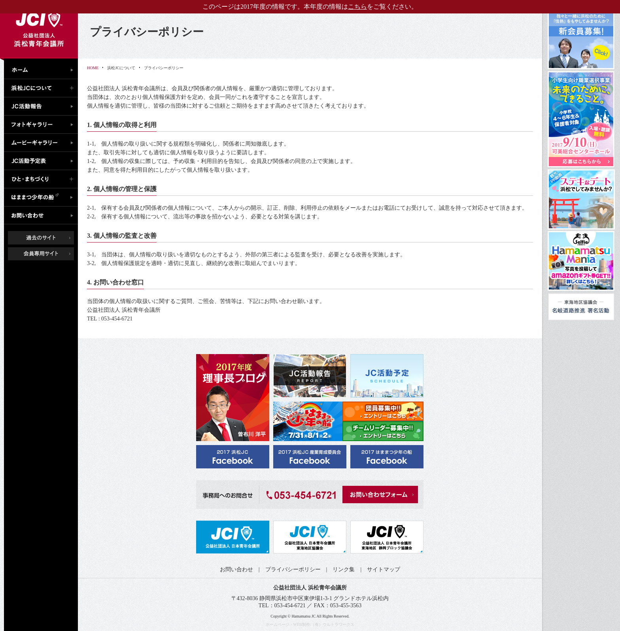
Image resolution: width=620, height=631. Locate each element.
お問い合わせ (43, 216)
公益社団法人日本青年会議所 (232, 537)
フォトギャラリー (43, 125)
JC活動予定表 (43, 161)
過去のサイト (41, 237)
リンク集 (344, 569)
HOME (92, 68)
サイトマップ (383, 569)
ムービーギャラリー (43, 143)
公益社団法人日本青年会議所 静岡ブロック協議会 (386, 537)
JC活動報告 (43, 106)
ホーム (43, 69)
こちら (357, 6)
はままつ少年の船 (43, 197)
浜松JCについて (43, 88)
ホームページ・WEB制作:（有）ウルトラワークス (310, 624)
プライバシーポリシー (293, 569)
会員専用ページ (47, 254)
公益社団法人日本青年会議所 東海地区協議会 (309, 537)
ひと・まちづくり (43, 179)
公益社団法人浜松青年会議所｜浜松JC (39, 29)
